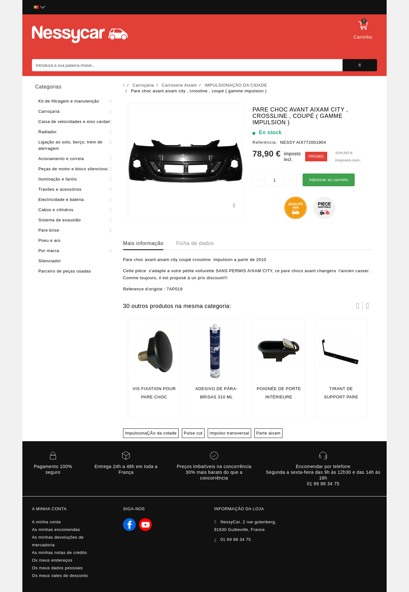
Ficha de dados (195, 243)
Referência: (264, 142)
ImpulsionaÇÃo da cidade (151, 433)
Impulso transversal (229, 433)
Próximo (367, 306)
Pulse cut (193, 433)
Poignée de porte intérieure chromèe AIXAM (279, 397)
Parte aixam (268, 433)
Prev (358, 306)
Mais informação (143, 243)
